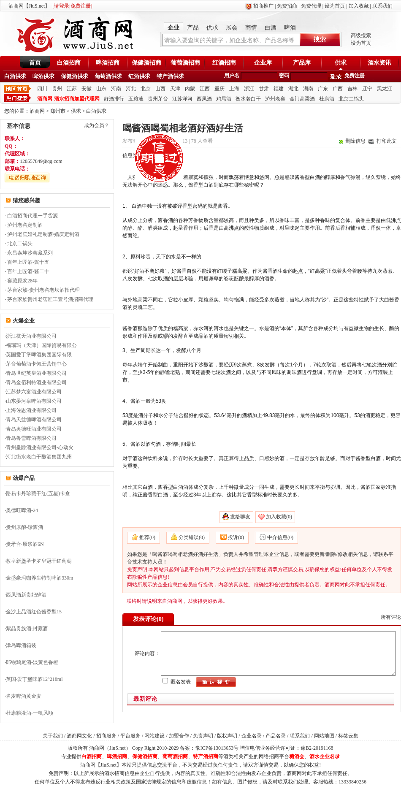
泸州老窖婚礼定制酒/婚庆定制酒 (43, 234)
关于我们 (53, 736)
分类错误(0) (192, 537)
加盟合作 (179, 736)
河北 (131, 89)
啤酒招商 (107, 63)
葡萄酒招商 (185, 63)
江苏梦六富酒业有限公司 (34, 392)
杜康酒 (326, 99)
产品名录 (276, 736)
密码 (284, 76)
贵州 (57, 89)
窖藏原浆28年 (22, 281)
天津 (175, 89)
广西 (338, 89)
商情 (251, 27)
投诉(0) (236, 537)
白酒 (270, 27)
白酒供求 (15, 76)
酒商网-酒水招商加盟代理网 (68, 99)
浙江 (249, 89)
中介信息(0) (280, 537)
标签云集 (348, 736)
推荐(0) (147, 537)
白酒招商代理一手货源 (32, 216)
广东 (323, 89)
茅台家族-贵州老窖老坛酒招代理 (43, 290)
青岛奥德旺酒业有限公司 (34, 429)
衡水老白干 (248, 99)
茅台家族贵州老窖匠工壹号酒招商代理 (50, 299)
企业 (173, 27)
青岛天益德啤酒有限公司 (34, 420)
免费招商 (287, 6)
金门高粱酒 (302, 99)
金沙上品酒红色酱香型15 (34, 612)
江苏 (72, 89)
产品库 (302, 63)
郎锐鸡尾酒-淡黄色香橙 (32, 662)
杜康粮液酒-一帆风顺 (29, 713)
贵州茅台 (158, 99)
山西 (160, 89)
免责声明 (203, 736)
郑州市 (57, 111)
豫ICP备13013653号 (216, 748)
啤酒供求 (43, 76)
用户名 (231, 76)
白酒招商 (69, 63)
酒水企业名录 (324, 756)
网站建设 (154, 736)
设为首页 (335, 6)
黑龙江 (384, 89)
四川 (42, 89)
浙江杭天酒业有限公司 (31, 336)
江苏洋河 (182, 99)
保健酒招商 (146, 63)
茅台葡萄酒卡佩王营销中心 (36, 364)
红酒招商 (224, 63)
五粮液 (136, 99)
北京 (146, 89)
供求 (212, 27)
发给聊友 (240, 517)
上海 (234, 89)
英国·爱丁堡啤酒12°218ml (34, 679)
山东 (101, 89)
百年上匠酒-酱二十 (28, 271)
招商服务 (106, 736)
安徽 (86, 89)
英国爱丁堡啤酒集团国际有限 (39, 355)
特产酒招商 (205, 756)
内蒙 (190, 89)
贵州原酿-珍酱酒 (24, 527)
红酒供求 (139, 76)
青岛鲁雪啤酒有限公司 (31, 438)
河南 (116, 89)
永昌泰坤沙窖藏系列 (30, 253)
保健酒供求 (74, 76)
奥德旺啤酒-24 (22, 510)
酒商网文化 (79, 736)
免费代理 (311, 6)
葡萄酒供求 (108, 76)
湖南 (308, 89)
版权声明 (227, 736)
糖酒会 (296, 756)
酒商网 (37, 111)
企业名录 (251, 736)
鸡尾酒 (223, 99)
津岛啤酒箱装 (21, 645)
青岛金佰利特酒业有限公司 (36, 382)
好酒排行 (114, 99)
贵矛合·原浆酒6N (25, 544)
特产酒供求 (170, 76)
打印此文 (387, 141)
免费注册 (354, 76)
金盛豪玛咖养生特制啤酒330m (39, 578)
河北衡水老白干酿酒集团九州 (39, 457)
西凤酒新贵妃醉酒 (26, 595)
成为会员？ (96, 125)
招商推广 (263, 6)
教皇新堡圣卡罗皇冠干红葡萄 (39, 561)
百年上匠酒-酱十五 (28, 262)
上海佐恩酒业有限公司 (31, 410)
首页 (35, 63)
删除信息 (355, 141)
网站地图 (324, 736)
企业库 (263, 63)
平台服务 (130, 736)
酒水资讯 (379, 63)
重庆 (219, 89)
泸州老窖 (275, 99)
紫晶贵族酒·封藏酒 (27, 629)
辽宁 (367, 89)
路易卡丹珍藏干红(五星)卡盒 (38, 493)
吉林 (352, 89)
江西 (205, 89)
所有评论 (391, 617)
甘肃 (264, 89)
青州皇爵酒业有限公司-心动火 (39, 447)
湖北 (293, 89)
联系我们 (382, 6)
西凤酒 (204, 99)
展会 (232, 27)
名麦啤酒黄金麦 (23, 696)
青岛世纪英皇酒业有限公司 (36, 373)
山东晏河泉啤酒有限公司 (34, 401)
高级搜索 (361, 35)
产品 (193, 27)
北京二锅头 (351, 99)
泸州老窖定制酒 (25, 225)
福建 (279, 89)
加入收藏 (359, 6)
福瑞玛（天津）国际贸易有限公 (41, 345)
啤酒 (290, 27)
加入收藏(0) (279, 517)
